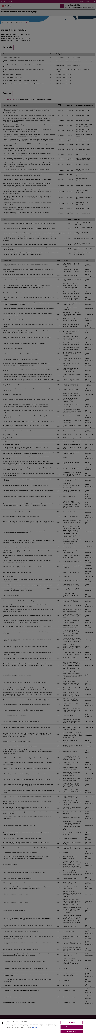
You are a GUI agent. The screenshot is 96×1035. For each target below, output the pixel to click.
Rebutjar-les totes (71, 1028)
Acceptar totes (71, 1033)
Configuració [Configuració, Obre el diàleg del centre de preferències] (71, 1024)
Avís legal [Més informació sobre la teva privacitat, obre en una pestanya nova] (34, 1029)
